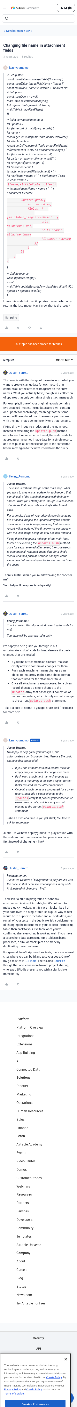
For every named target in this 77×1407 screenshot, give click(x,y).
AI (18, 1061)
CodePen (59, 961)
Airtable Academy (29, 1144)
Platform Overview (29, 1027)
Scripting (11, 317)
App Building (25, 1052)
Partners (22, 1202)
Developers (24, 1219)
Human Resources (29, 1111)
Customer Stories (29, 1178)
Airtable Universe (28, 1245)
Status (21, 1286)
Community (24, 1228)
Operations (24, 1102)
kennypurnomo (19, 68)
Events (21, 1152)
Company (23, 1253)
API (38, 1348)
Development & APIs (19, 31)
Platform (23, 1019)
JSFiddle (30, 961)
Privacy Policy (12, 1403)
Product (22, 1086)
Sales (20, 1119)
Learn (20, 1136)
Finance (22, 1128)
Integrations (25, 1036)
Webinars (23, 1186)
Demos (21, 1169)
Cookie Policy (54, 1391)
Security (38, 1338)
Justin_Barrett (18, 373)
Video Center (25, 1161)
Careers (21, 1269)
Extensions (24, 1044)
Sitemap (38, 1359)
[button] (4, 8)
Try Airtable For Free (30, 1303)
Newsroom (24, 1295)
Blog (19, 1278)
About (20, 1261)
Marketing (23, 1094)
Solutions (23, 1077)
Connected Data (28, 1069)
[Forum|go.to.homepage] (24, 8)
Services (22, 1211)
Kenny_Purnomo (19, 476)
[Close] (65, 1373)
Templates (24, 1236)
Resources (24, 1194)
